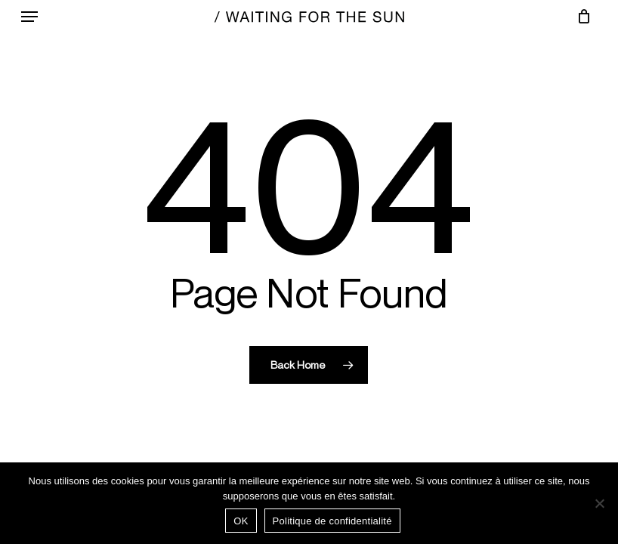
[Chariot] (580, 16)
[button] (29, 16)
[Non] (599, 503)
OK (240, 521)
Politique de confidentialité (332, 521)
